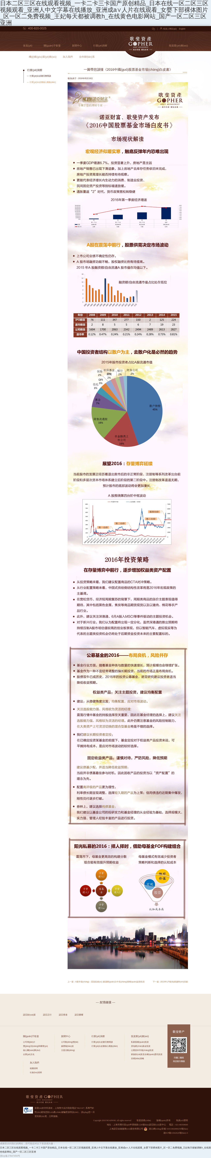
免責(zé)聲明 (182, 1120)
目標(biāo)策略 (137, 1058)
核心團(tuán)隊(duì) (31, 1050)
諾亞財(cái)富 (29, 1015)
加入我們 (68, 56)
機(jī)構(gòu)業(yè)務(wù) (43, 56)
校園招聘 (34, 1068)
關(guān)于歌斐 (52, 45)
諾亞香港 (63, 1015)
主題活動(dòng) (68, 1050)
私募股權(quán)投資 (140, 1042)
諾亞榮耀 (79, 1015)
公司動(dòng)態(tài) (69, 1042)
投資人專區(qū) (168, 29)
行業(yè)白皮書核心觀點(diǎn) (43, 82)
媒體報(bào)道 (67, 1046)
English (182, 29)
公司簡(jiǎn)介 (29, 1042)
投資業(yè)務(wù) (178, 45)
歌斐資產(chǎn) (144, 1120)
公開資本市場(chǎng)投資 (142, 1050)
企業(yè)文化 (28, 1054)
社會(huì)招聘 (36, 1072)
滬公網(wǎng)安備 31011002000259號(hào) (166, 1129)
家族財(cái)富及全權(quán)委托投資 (146, 1054)
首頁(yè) (27, 45)
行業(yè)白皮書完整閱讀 (40, 76)
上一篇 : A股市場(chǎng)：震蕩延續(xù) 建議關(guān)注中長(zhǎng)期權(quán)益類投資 (106, 982)
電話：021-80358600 (178, 1124)
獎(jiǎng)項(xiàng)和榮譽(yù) (35, 1046)
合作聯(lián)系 (86, 56)
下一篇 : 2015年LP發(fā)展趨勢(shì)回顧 (170, 982)
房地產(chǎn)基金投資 (140, 1046)
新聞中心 (77, 45)
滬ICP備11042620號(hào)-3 (175, 1133)
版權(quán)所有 (163, 1120)
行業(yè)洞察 (100, 45)
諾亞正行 (47, 1015)
